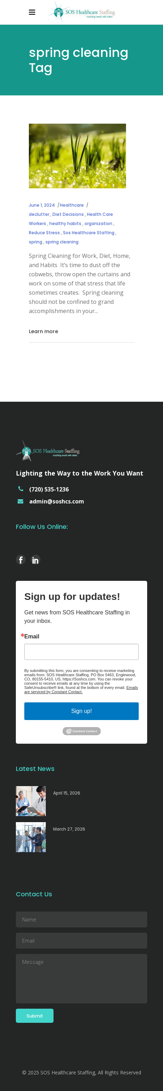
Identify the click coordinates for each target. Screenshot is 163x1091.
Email (31, 636)
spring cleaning (62, 242)
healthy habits (65, 223)
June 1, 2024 (42, 205)
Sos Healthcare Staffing (88, 233)
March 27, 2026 (69, 829)
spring (35, 242)
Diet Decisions (68, 214)
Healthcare (72, 205)
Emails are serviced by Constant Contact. (81, 689)
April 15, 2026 (66, 793)
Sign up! (81, 711)
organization (98, 223)
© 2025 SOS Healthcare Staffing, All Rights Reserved (81, 1072)
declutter (39, 214)
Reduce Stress (44, 233)
